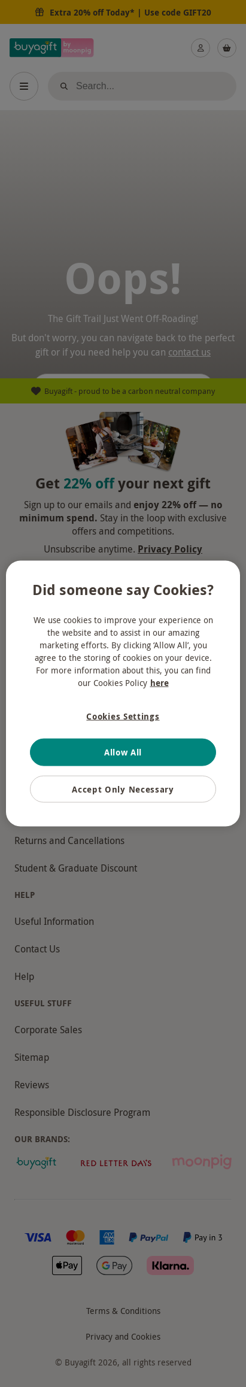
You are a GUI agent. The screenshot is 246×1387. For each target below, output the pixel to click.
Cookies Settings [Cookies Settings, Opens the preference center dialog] (122, 715)
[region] (122, 693)
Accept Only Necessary (123, 788)
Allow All (123, 752)
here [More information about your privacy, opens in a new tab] (159, 682)
